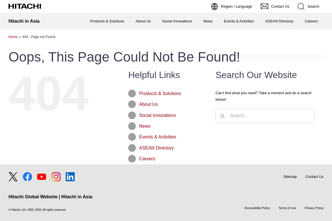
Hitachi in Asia (24, 21)
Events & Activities (157, 136)
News (145, 126)
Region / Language (236, 6)
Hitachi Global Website (32, 196)
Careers (147, 158)
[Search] (222, 116)
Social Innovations (157, 115)
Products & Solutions (160, 93)
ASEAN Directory (156, 148)
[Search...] (265, 116)
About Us (148, 104)
